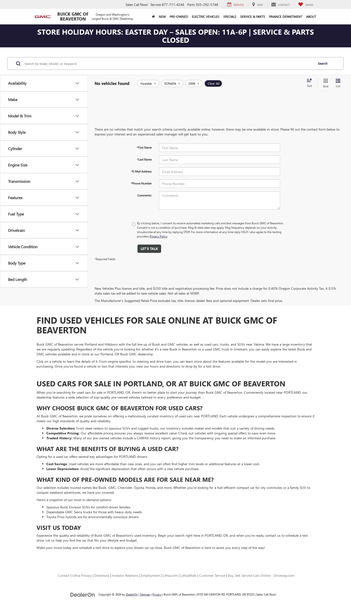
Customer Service (212, 575)
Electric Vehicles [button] (205, 16)
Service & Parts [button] (252, 16)
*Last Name (144, 159)
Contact (63, 575)
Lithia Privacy (82, 575)
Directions (101, 575)
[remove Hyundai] (148, 83)
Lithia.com (170, 575)
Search (322, 63)
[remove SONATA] (172, 83)
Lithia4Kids (188, 575)
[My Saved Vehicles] (305, 4)
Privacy (157, 594)
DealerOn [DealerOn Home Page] (132, 594)
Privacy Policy (158, 236)
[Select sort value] (310, 83)
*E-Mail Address (141, 171)
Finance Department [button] (285, 16)
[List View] (338, 83)
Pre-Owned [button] (179, 16)
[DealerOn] (82, 594)
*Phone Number (141, 183)
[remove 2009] (194, 83)
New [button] (162, 16)
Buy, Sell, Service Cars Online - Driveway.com (261, 575)
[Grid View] (324, 83)
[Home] (153, 16)
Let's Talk (149, 248)
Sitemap (145, 594)
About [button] (311, 16)
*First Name (144, 147)
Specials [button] (229, 16)
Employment (150, 575)
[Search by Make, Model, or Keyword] (168, 63)
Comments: (144, 195)
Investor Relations (125, 575)
